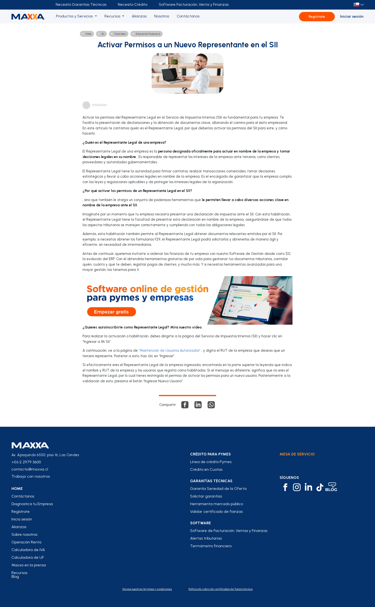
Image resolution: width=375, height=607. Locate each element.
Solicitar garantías (206, 496)
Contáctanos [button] (188, 16)
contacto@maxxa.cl (29, 469)
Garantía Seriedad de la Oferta (218, 489)
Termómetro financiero (211, 546)
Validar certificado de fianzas (216, 512)
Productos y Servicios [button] (75, 16)
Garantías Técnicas (211, 481)
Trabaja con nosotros (30, 476)
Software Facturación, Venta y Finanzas (194, 4)
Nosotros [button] (161, 16)
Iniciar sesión (352, 16)
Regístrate (317, 17)
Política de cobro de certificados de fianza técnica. (220, 589)
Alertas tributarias (206, 538)
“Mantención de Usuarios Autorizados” (169, 350)
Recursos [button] (113, 16)
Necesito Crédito (132, 4)
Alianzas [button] (139, 16)
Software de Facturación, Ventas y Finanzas (228, 531)
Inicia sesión (21, 519)
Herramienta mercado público (216, 504)
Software (200, 523)
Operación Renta (26, 542)
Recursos (19, 573)
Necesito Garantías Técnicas (81, 4)
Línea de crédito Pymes (211, 462)
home (17, 489)
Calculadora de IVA (28, 550)
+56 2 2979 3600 (26, 462)
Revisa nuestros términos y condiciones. (147, 589)
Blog (15, 577)
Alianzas (18, 527)
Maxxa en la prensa (28, 565)
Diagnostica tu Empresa (32, 504)
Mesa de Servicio (297, 454)
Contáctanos (22, 496)
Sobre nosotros (24, 534)
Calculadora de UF (27, 557)
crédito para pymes (210, 454)
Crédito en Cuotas (206, 469)
